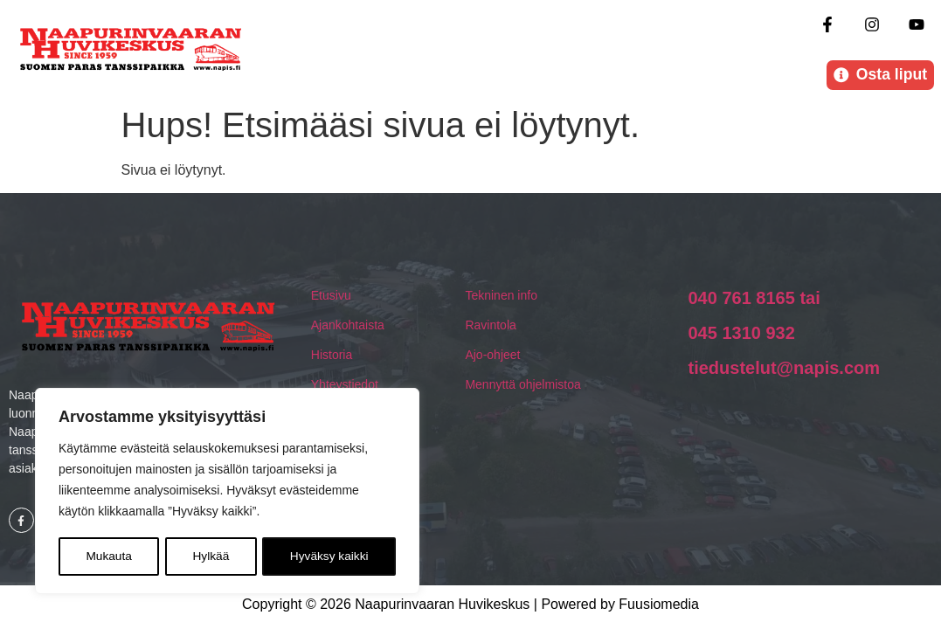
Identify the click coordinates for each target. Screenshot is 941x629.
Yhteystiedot (344, 386)
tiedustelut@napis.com (784, 369)
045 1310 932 (741, 334)
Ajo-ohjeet (492, 356)
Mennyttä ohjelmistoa (522, 386)
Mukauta (108, 556)
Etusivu (331, 297)
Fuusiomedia (659, 605)
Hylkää (211, 556)
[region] (227, 492)
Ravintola (490, 327)
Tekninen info (501, 297)
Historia (331, 356)
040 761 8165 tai (754, 299)
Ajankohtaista (347, 327)
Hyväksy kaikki (329, 556)
